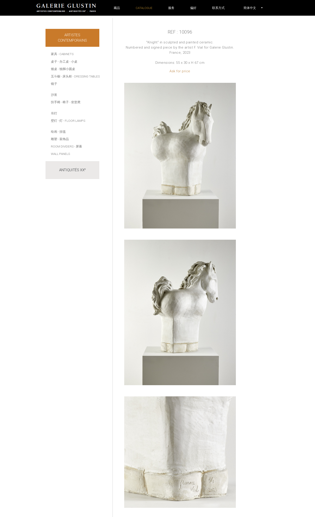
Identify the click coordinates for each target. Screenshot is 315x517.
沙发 (54, 94)
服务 (171, 8)
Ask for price (179, 71)
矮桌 (54, 69)
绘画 (54, 131)
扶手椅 (55, 102)
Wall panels (60, 154)
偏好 (193, 8)
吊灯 (54, 113)
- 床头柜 (66, 76)
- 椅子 (65, 102)
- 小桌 (73, 61)
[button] (250, 8)
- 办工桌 (63, 61)
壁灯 (54, 120)
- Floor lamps (74, 120)
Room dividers (62, 146)
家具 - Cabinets (62, 54)
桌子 (54, 61)
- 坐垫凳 (75, 102)
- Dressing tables (86, 76)
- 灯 (60, 120)
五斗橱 (55, 76)
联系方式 (218, 8)
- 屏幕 (78, 146)
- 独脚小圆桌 (66, 69)
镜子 (54, 83)
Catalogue (144, 8)
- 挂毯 (62, 131)
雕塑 (54, 139)
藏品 (117, 8)
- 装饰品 (63, 139)
